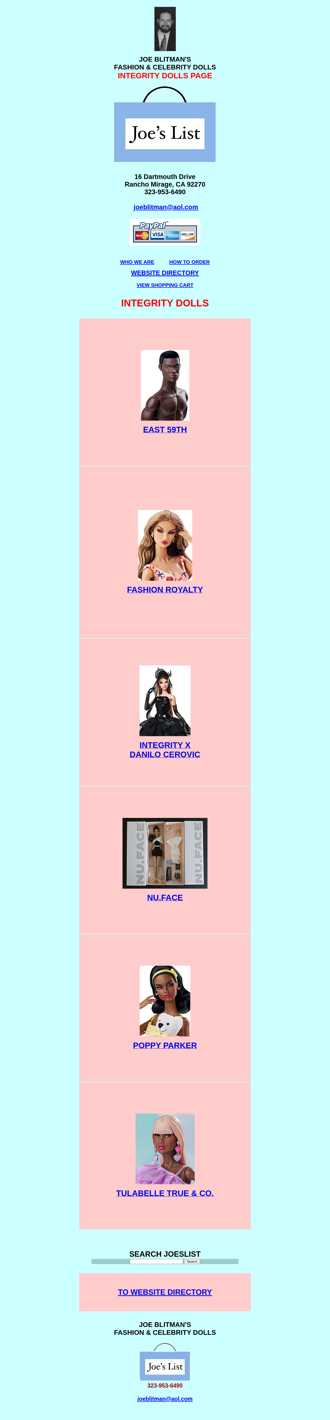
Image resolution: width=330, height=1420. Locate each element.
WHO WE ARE (137, 262)
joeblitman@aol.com (166, 207)
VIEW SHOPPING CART (165, 285)
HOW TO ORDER (189, 262)
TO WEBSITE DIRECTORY (165, 1292)
